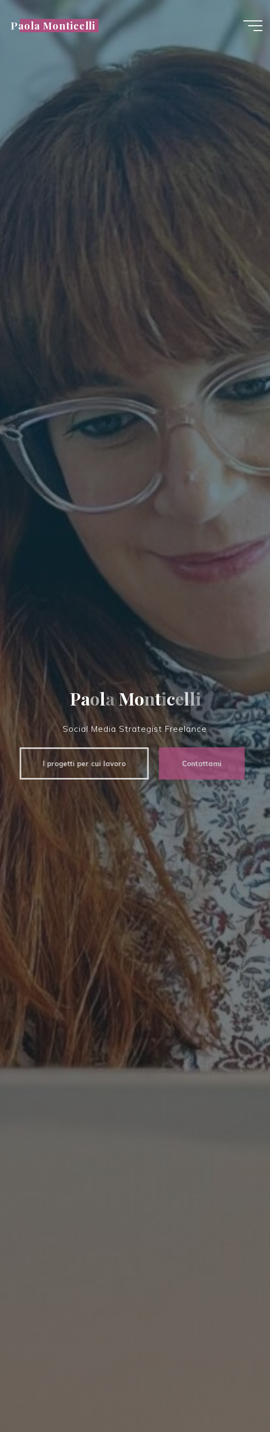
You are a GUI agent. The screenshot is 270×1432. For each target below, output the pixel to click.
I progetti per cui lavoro (80, 763)
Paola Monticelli (53, 25)
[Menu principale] (252, 25)
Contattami (198, 763)
